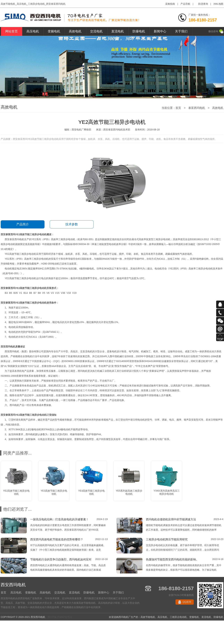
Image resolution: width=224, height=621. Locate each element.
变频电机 (54, 31)
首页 (178, 107)
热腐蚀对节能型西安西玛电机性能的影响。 (172, 559)
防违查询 (203, 3)
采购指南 (170, 3)
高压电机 (32, 31)
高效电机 (75, 31)
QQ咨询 (186, 601)
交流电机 (96, 31)
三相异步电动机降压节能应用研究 (167, 539)
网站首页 (11, 31)
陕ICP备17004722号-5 (60, 617)
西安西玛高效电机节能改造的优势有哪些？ (56, 539)
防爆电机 (139, 31)
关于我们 (181, 31)
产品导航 (185, 3)
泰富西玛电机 (196, 107)
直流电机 (117, 31)
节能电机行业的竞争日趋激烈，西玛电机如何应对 (60, 559)
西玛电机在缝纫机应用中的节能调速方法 (171, 519)
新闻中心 (160, 31)
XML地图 (218, 3)
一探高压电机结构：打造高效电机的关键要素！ (59, 519)
